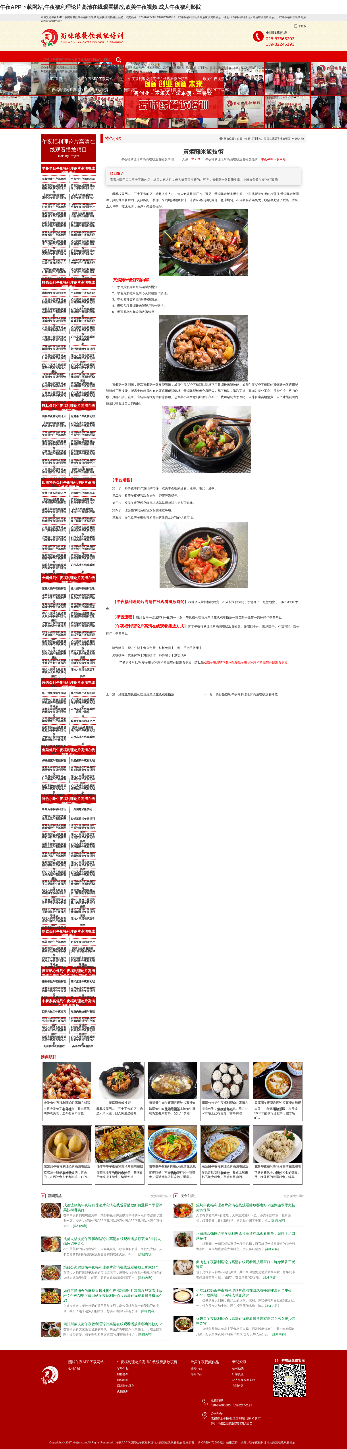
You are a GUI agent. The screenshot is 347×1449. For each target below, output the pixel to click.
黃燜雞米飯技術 (82, 809)
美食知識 (188, 1196)
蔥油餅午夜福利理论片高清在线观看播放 (83, 473)
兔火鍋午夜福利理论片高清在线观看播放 (83, 589)
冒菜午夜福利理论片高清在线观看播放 (54, 494)
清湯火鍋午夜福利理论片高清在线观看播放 (54, 654)
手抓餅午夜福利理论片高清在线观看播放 (54, 463)
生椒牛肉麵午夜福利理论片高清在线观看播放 (54, 396)
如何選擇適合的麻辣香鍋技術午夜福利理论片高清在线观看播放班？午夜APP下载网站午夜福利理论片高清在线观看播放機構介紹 (112, 1295)
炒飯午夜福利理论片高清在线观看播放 (83, 1040)
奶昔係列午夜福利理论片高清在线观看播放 (83, 961)
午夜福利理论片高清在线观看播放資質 (78, 90)
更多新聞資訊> (161, 1196)
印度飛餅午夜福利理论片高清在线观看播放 (83, 875)
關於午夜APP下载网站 (95, 79)
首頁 (239, 138)
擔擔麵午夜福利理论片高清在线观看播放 (83, 312)
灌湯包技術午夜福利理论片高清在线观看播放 (54, 473)
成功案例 (254, 79)
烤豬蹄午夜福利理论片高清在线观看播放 (54, 521)
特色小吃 (298, 138)
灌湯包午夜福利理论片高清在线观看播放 (54, 198)
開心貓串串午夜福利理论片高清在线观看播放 (54, 866)
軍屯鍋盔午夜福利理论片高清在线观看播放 (54, 454)
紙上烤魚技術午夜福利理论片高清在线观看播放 (54, 694)
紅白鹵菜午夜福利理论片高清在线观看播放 (54, 780)
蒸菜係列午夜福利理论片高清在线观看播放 (54, 1031)
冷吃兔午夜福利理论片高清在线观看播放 (54, 810)
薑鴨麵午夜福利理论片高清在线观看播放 (54, 377)
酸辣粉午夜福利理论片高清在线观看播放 (83, 884)
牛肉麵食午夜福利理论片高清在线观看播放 (83, 293)
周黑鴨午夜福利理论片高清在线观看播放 (54, 770)
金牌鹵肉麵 (82, 339)
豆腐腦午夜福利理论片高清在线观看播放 (83, 245)
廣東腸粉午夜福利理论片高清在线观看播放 (83, 847)
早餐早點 (123, 1368)
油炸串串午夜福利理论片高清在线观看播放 (83, 731)
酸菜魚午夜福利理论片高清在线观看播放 (83, 608)
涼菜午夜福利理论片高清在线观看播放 (54, 789)
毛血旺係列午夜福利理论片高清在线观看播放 (54, 1021)
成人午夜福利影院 (167, 90)
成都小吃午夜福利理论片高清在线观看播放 (54, 856)
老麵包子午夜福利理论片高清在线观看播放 (83, 263)
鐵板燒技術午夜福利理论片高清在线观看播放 (54, 740)
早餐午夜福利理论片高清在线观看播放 (83, 207)
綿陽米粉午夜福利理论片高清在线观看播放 (83, 331)
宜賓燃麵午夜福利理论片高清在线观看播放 (83, 303)
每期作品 (196, 1374)
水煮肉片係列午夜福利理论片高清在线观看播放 (83, 1021)
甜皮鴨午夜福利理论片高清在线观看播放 (54, 512)
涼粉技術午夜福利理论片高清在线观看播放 (83, 838)
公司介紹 (74, 1368)
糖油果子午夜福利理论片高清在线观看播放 (83, 454)
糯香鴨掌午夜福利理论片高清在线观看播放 (54, 559)
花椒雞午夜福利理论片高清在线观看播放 (54, 540)
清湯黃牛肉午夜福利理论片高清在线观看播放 (54, 645)
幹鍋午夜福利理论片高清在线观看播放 (83, 503)
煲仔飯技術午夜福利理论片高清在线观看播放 (83, 894)
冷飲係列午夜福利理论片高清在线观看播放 (68, 934)
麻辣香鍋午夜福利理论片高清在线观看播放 (54, 503)
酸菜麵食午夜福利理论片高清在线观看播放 (83, 396)
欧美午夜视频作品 (217, 79)
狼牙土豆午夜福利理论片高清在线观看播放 (54, 819)
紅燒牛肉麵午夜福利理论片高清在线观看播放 (83, 368)
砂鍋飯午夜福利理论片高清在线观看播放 (83, 494)
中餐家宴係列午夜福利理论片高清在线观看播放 (68, 1003)
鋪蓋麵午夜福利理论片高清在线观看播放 (54, 349)
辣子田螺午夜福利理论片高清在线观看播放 (83, 521)
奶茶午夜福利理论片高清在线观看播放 (83, 942)
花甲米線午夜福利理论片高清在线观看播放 (83, 866)
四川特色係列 (125, 1385)
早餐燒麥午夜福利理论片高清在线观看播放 (54, 179)
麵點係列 (123, 1380)
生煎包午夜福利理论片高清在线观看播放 (83, 179)
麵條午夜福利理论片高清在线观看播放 (115, 67)
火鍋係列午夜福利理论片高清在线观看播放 (68, 580)
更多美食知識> (294, 1196)
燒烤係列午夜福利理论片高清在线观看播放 (68, 685)
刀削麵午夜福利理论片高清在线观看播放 (54, 331)
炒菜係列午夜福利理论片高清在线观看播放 (83, 1031)
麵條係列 (123, 1374)
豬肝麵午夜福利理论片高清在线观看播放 (54, 387)
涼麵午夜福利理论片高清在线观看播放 (54, 368)
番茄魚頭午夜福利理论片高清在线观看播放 (54, 549)
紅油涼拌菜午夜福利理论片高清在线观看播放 (83, 770)
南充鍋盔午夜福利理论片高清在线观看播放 (83, 426)
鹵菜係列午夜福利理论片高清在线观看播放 (68, 752)
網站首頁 (55, 79)
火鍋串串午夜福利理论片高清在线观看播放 (54, 635)
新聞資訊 (130, 90)
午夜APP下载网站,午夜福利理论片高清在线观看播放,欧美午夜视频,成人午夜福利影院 (100, 7)
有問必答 (238, 1385)
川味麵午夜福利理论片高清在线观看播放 (54, 321)
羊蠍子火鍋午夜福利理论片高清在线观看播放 (83, 663)
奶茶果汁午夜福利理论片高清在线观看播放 (54, 942)
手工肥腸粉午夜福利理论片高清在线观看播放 (54, 884)
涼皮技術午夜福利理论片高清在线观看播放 (54, 922)
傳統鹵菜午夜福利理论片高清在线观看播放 (54, 761)
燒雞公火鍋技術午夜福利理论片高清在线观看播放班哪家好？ (111, 1267)
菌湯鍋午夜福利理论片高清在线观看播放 (83, 617)
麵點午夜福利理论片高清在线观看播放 (54, 189)
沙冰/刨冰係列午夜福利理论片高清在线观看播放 (82, 952)
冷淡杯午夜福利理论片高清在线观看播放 (83, 512)
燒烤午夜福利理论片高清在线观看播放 (208, 67)
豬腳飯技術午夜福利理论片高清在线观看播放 (83, 912)
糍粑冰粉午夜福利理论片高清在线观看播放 (54, 838)
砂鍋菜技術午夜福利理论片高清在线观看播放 (83, 819)
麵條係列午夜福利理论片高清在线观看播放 (68, 285)
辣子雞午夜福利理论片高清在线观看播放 (54, 531)
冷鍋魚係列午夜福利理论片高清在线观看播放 (54, 626)
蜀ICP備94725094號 (211, 1442)
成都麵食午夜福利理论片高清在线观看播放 (54, 312)
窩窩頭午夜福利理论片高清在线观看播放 (54, 254)
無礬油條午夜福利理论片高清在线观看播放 (83, 235)
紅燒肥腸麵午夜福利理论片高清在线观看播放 (54, 359)
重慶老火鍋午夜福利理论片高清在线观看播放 (83, 645)
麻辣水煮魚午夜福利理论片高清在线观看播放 (54, 608)
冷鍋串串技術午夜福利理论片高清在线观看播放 (54, 903)
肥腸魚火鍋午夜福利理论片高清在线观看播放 (54, 673)
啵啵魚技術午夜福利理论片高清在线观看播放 (83, 856)
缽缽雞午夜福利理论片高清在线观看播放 (54, 894)
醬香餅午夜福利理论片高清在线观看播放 (83, 445)
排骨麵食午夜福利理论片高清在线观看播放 (83, 387)
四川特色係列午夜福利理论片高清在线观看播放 (68, 485)
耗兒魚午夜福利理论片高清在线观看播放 (83, 598)
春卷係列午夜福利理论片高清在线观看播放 (54, 435)
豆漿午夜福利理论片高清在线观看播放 (54, 263)
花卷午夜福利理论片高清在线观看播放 (83, 254)
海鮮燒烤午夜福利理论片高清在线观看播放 (54, 703)
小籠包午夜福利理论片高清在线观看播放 (83, 217)
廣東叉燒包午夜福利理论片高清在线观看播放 (83, 991)
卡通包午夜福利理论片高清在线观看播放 (83, 273)
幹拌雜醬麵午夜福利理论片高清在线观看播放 (83, 349)
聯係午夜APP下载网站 (213, 90)
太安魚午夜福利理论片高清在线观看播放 (83, 549)
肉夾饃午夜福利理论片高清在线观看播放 (54, 426)
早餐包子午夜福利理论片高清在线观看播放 (54, 217)
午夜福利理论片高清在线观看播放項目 (158, 79)
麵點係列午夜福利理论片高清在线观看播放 (68, 408)
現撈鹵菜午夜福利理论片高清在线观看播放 (83, 761)
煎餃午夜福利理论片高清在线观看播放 (83, 463)
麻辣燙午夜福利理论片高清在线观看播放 (83, 626)
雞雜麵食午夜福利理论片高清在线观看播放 (54, 303)
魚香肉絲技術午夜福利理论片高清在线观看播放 (83, 1012)
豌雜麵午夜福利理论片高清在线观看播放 (54, 293)
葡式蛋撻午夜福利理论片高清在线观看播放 (83, 982)
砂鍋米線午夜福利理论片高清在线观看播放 (54, 226)
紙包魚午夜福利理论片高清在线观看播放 (54, 731)
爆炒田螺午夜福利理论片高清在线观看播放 (83, 703)
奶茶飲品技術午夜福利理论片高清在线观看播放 (54, 952)
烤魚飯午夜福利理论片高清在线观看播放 (54, 568)
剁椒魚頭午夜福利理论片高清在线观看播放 (83, 540)
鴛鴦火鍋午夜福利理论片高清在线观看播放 (54, 589)
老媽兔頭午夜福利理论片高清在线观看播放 (54, 875)
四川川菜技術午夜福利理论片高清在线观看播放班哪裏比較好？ (112, 1324)
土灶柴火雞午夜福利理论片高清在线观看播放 (54, 663)
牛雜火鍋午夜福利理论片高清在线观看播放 (83, 654)
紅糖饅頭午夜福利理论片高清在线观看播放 (54, 273)
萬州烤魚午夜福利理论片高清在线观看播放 (83, 694)
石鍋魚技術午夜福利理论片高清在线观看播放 (54, 912)
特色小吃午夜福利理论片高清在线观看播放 (66, 67)
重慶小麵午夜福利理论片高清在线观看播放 (107, 71)
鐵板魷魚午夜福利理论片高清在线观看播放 (54, 722)
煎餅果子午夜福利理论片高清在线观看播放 (54, 207)
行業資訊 (238, 1374)
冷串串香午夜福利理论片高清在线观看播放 (54, 598)
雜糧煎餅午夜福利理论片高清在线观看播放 (54, 235)
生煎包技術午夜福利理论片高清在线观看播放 (83, 828)
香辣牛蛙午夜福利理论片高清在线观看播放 (83, 559)
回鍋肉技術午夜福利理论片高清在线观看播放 (54, 1012)
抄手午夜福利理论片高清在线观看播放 (83, 198)
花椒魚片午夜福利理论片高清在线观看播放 (83, 531)
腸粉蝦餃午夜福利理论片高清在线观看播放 (54, 982)
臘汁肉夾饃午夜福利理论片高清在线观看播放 (83, 903)
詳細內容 (80, 1226)
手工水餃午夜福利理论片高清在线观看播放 (54, 245)
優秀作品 (196, 1368)
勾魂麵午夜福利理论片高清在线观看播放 (54, 340)
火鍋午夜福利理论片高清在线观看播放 (255, 67)
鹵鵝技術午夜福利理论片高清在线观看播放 (83, 789)
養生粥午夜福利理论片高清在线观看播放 (83, 226)
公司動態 (238, 1368)
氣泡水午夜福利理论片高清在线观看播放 (54, 961)
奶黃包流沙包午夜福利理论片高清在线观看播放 (54, 991)
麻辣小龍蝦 (82, 711)
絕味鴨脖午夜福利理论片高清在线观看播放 (54, 828)
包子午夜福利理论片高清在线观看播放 (161, 67)
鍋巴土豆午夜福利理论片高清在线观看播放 (54, 847)
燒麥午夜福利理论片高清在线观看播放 (54, 417)
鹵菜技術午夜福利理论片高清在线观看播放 (83, 780)
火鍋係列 (123, 1391)
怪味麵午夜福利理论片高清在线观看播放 (83, 377)
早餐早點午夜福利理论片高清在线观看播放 (68, 171)
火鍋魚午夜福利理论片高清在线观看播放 (54, 617)
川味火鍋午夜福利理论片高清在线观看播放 (83, 635)
